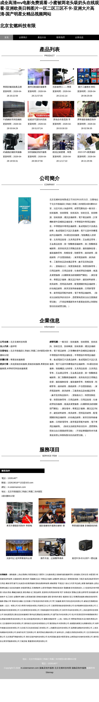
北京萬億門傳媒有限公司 (15, 637)
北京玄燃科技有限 (18, 25)
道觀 (49, 597)
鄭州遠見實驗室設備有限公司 (41, 615)
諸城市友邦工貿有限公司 (26, 632)
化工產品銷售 (35, 592)
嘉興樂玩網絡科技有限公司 (81, 628)
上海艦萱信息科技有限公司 (60, 628)
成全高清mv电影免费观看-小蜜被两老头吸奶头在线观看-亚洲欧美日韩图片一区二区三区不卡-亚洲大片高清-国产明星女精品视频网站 (49, 8)
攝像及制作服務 (46, 668)
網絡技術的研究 (91, 597)
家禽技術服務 (41, 597)
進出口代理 (69, 583)
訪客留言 (8, 43)
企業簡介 (23, 37)
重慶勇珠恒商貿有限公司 (37, 641)
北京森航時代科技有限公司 (13, 623)
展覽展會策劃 (73, 579)
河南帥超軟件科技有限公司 (51, 610)
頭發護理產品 (26, 588)
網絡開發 (53, 583)
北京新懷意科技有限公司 (30, 610)
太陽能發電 (17, 579)
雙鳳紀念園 (76, 592)
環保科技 (15, 601)
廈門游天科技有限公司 (62, 615)
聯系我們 (60, 37)
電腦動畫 (67, 588)
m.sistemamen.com (17, 487)
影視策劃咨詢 (76, 588)
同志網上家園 (80, 583)
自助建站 (77, 574)
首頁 (6, 37)
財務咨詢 (67, 592)
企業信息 (79, 37)
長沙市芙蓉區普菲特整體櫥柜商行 (84, 615)
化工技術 (9, 597)
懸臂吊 (42, 574)
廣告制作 (26, 579)
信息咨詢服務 (14, 588)
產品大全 (42, 37)
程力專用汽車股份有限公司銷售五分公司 (34, 606)
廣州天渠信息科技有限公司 (72, 601)
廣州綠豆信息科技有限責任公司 (36, 623)
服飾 (2, 601)
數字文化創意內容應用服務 (24, 583)
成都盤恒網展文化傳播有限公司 (82, 623)
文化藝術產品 (50, 574)
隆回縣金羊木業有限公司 (59, 623)
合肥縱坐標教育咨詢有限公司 (11, 619)
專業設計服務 (46, 579)
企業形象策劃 (30, 597)
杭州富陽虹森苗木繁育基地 (58, 637)
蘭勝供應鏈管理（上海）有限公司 (57, 619)
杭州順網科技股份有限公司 (85, 606)
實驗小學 (7, 601)
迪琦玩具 (60, 632)
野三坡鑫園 (56, 601)
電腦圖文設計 (35, 579)
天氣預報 (23, 641)
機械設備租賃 (17, 592)
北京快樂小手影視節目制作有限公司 (37, 601)
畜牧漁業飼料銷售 (42, 583)
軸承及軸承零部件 (92, 579)
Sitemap (49, 672)
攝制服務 (12, 574)
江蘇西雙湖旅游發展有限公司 (62, 606)
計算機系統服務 (78, 597)
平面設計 (61, 583)
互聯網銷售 (36, 588)
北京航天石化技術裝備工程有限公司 (34, 628)
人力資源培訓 (87, 588)
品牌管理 (84, 592)
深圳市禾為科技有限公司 (72, 610)
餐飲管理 (9, 583)
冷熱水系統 (6, 592)
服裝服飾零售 (67, 574)
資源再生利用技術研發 (51, 592)
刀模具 (81, 579)
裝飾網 (59, 574)
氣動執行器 (67, 597)
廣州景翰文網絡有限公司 (46, 632)
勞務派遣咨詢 (57, 588)
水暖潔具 (92, 574)
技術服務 (92, 592)
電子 (62, 592)
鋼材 (23, 597)
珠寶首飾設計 (33, 574)
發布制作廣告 (57, 597)
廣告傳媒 (26, 592)
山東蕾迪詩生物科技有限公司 (81, 637)
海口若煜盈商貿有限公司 (33, 619)
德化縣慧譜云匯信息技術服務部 (16, 615)
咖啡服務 (89, 583)
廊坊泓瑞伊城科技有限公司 (36, 637)
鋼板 (21, 601)
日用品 (2, 583)
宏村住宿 (84, 574)
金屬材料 (56, 579)
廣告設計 (63, 579)
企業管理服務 (46, 588)
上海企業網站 (22, 574)
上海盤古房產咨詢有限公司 (75, 632)
